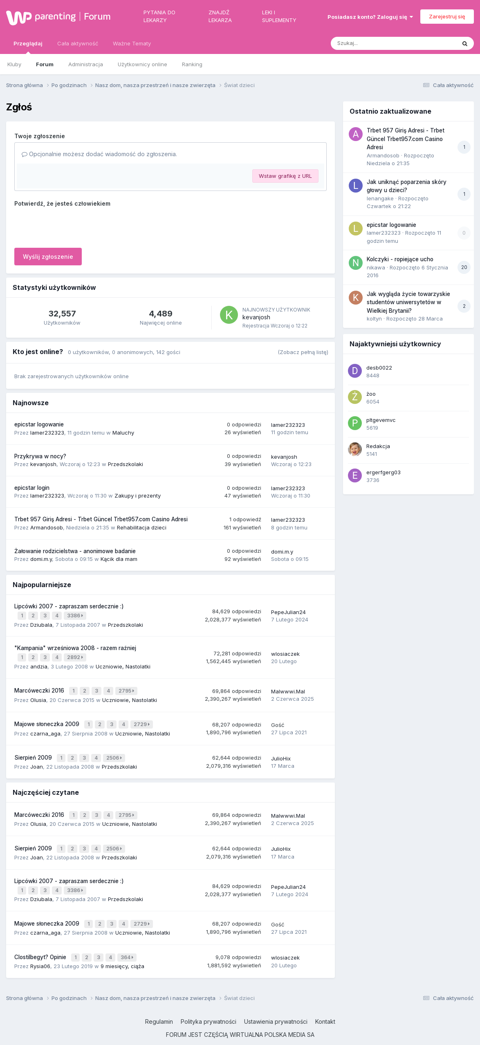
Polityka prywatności (208, 1005)
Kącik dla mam (119, 559)
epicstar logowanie (39, 424)
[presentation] (76, 226)
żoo (371, 393)
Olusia (38, 695)
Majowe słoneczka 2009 (47, 718)
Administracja (85, 64)
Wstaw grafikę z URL (285, 176)
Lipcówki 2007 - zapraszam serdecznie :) (69, 606)
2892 (76, 655)
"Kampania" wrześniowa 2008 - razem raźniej (75, 646)
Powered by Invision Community (240, 1032)
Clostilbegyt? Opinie (41, 941)
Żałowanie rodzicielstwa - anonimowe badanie (75, 551)
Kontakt (325, 1005)
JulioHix (281, 751)
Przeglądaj (28, 47)
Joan (36, 759)
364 (127, 942)
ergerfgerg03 (383, 472)
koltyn (374, 318)
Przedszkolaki (125, 464)
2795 (127, 687)
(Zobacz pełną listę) (303, 352)
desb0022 (379, 367)
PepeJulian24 (288, 611)
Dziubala (41, 623)
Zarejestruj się (447, 16)
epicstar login (31, 487)
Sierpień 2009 (34, 750)
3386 (76, 615)
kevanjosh (256, 317)
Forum (97, 16)
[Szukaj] (373, 43)
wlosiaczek (285, 651)
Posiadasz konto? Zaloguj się (370, 16)
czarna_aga (45, 727)
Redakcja (378, 446)
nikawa (376, 267)
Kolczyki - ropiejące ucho (400, 259)
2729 (142, 719)
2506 (115, 751)
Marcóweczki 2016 (40, 687)
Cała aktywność (77, 43)
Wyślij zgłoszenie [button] (48, 256)
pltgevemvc (381, 420)
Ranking (192, 64)
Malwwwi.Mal (288, 687)
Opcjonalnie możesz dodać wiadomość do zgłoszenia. (99, 153)
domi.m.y (41, 559)
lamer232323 (47, 432)
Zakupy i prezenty (137, 495)
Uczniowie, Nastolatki (123, 663)
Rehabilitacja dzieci (141, 527)
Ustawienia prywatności (275, 1005)
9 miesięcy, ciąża (122, 949)
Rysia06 (40, 949)
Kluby (14, 64)
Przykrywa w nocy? (40, 456)
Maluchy (123, 432)
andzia (38, 663)
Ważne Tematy (132, 43)
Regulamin (159, 1005)
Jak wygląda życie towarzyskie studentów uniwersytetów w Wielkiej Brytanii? (408, 302)
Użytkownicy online (142, 64)
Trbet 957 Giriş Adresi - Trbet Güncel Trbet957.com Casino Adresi (101, 519)
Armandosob (46, 527)
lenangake (380, 198)
